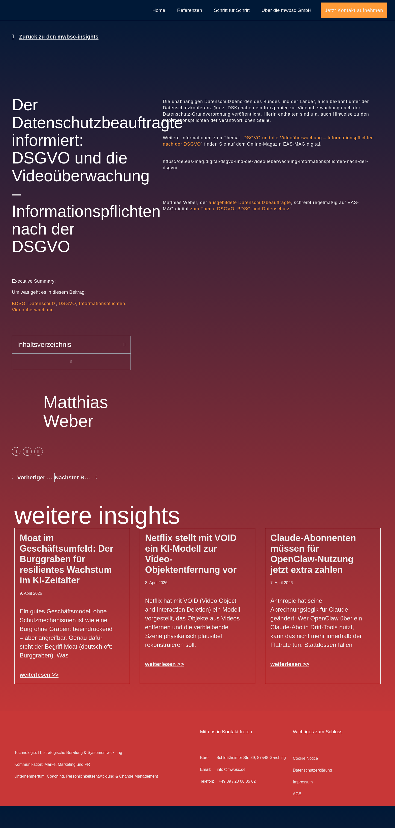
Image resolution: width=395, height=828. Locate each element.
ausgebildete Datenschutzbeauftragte (250, 224)
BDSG (18, 325)
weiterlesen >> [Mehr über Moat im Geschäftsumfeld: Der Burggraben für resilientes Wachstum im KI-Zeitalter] (39, 696)
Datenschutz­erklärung (312, 792)
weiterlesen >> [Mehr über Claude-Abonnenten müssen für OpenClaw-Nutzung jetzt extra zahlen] (289, 686)
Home (158, 21)
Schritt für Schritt (232, 21)
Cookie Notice (305, 780)
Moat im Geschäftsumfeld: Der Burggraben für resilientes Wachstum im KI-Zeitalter (66, 580)
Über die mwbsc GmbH (286, 21)
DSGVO (67, 325)
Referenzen (189, 21)
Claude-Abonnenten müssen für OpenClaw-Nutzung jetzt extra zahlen (313, 575)
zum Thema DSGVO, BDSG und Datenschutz (239, 230)
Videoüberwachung (33, 331)
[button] (124, 366)
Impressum (303, 804)
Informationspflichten (102, 325)
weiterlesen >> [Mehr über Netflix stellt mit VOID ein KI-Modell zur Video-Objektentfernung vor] (164, 686)
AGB (297, 815)
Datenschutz (42, 325)
